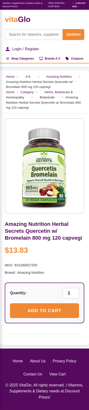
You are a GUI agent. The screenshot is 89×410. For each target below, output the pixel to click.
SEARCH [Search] (73, 34)
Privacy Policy (64, 361)
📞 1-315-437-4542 (79, 5)
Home (10, 76)
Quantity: (18, 293)
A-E (28, 76)
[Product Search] (34, 34)
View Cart (57, 374)
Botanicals (47, 97)
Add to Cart (44, 310)
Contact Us (32, 374)
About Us (38, 361)
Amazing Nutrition (59, 76)
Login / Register (22, 49)
